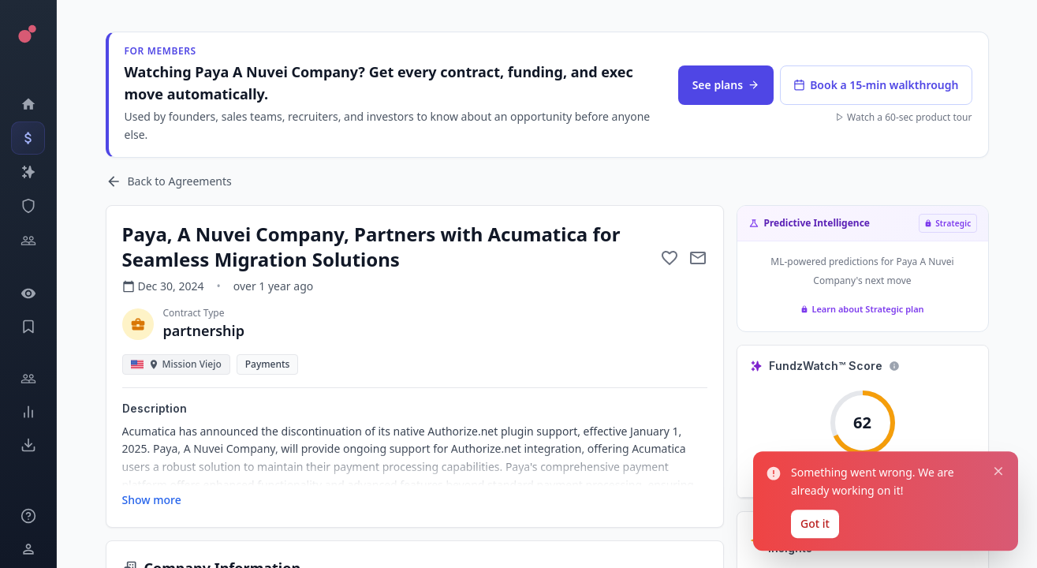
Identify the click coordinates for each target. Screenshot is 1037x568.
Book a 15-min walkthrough (875, 84)
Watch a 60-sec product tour (903, 117)
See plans (725, 84)
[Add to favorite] (669, 257)
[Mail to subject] (697, 257)
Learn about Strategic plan (861, 309)
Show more (151, 499)
